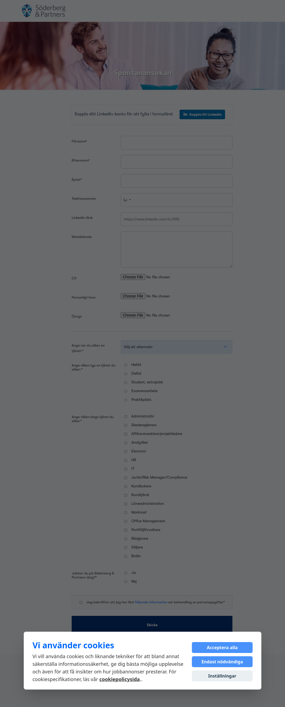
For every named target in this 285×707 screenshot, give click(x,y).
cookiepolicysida (119, 679)
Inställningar (222, 676)
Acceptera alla (222, 648)
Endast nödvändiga (222, 662)
